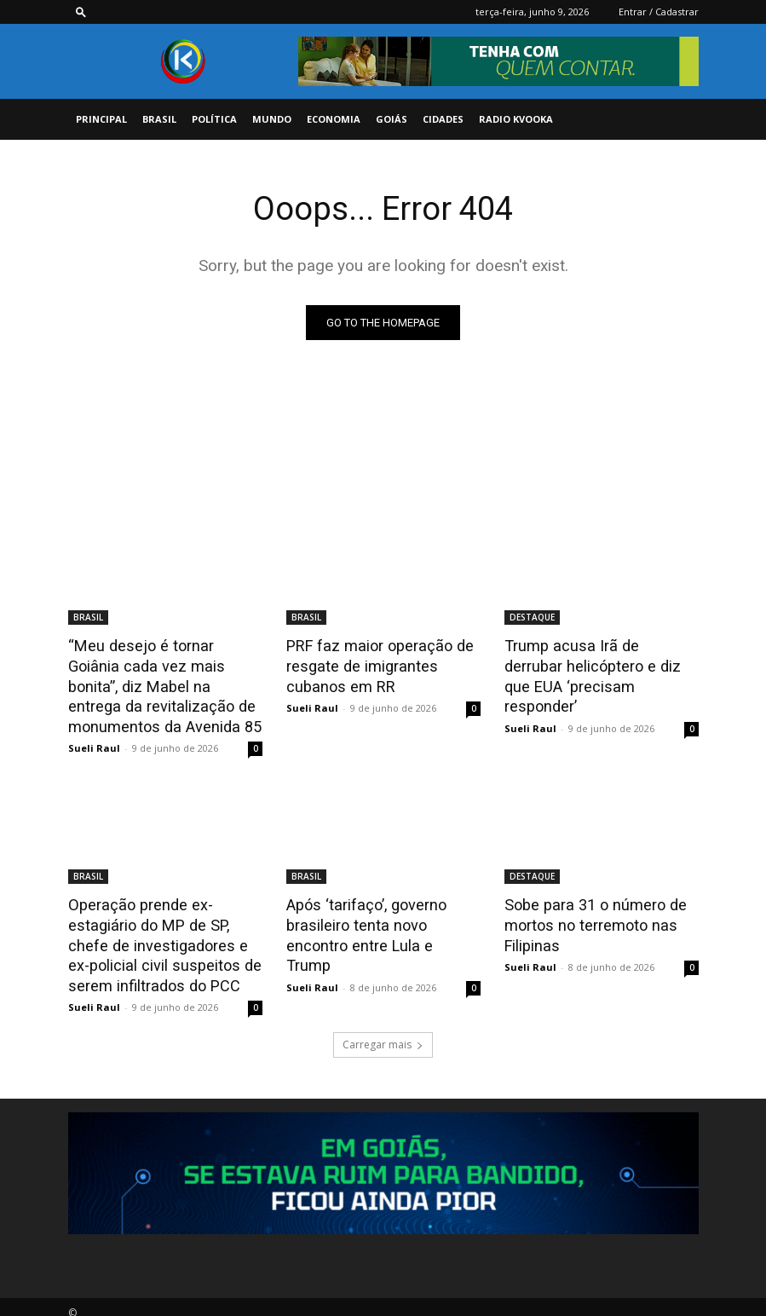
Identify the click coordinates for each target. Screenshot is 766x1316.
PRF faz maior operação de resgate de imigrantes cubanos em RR (373, 664)
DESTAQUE (532, 617)
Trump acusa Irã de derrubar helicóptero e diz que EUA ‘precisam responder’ (594, 664)
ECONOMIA (333, 119)
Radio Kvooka (516, 119)
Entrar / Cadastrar (659, 11)
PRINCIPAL (101, 119)
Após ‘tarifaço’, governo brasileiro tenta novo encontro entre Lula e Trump (382, 917)
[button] (81, 11)
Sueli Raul (94, 742)
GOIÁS (391, 119)
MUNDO (271, 119)
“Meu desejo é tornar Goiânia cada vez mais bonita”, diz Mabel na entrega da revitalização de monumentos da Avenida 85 (163, 683)
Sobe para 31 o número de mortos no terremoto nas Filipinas (588, 917)
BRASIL (159, 119)
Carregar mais (383, 1032)
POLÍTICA (214, 119)
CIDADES (443, 119)
